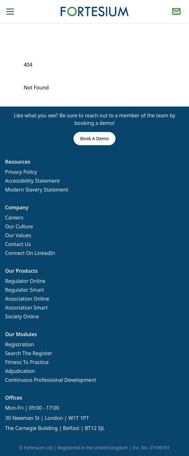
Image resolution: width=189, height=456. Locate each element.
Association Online (27, 298)
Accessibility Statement (32, 180)
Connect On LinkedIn (30, 253)
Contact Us (18, 244)
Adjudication (20, 371)
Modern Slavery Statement (36, 189)
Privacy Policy (21, 171)
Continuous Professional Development (50, 379)
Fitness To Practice (26, 362)
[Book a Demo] (176, 11)
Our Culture (19, 226)
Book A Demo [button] (94, 138)
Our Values (18, 235)
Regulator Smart (24, 289)
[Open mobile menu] (10, 11)
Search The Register (28, 353)
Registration (19, 344)
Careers (14, 217)
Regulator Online (25, 280)
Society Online (22, 316)
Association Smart (26, 307)
